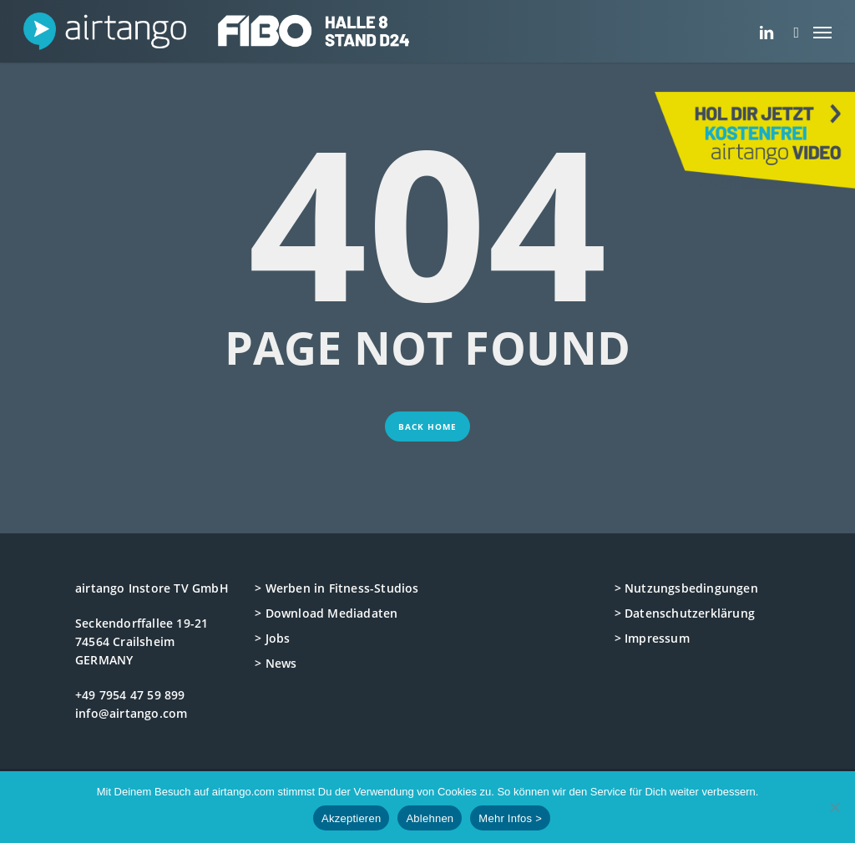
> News (275, 663)
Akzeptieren (351, 818)
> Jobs (272, 638)
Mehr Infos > (510, 818)
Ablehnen (429, 818)
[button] (822, 31)
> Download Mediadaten (326, 613)
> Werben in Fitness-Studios (336, 588)
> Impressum (652, 638)
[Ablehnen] (834, 807)
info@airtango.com (131, 713)
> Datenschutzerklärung (685, 613)
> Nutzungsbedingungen (686, 588)
